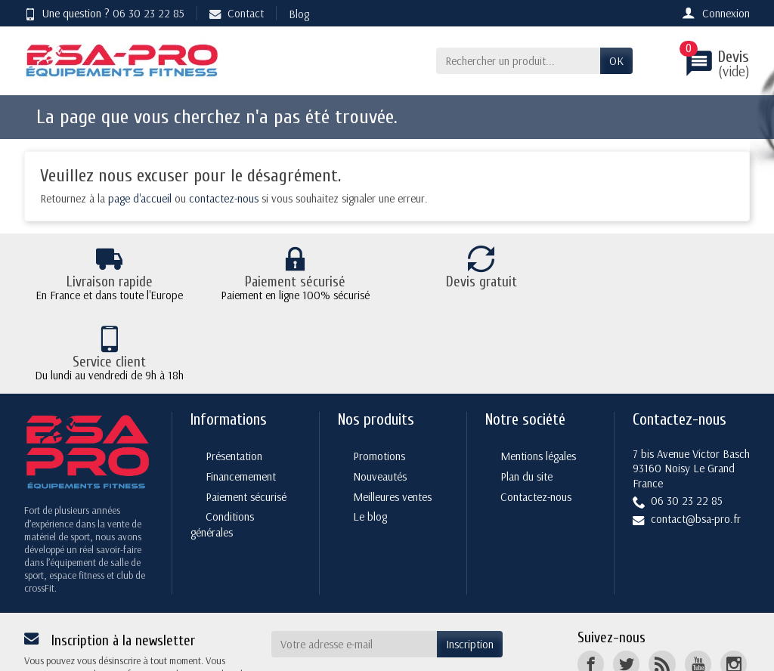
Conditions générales (222, 445)
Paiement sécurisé (246, 417)
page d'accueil (140, 198)
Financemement (241, 396)
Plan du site (526, 396)
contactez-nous (224, 198)
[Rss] (662, 584)
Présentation (234, 376)
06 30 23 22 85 (148, 13)
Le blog (370, 437)
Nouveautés (380, 396)
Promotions (379, 376)
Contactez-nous (535, 417)
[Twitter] (626, 584)
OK (616, 61)
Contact (236, 13)
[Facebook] (590, 584)
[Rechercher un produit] (518, 61)
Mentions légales (538, 376)
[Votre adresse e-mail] (354, 564)
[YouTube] (698, 584)
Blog (299, 14)
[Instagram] (733, 584)
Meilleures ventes (392, 417)
